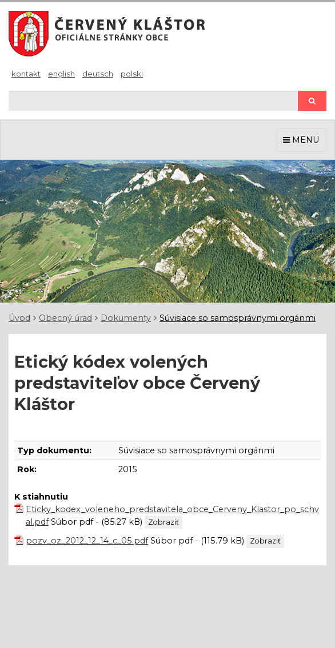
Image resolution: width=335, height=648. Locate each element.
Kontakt (26, 73)
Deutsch (97, 73)
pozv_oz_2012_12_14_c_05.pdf (87, 541)
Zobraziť (163, 522)
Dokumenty (126, 318)
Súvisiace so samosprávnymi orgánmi (237, 318)
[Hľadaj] (153, 101)
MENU (301, 140)
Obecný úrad (65, 318)
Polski (132, 73)
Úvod (19, 318)
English (61, 73)
